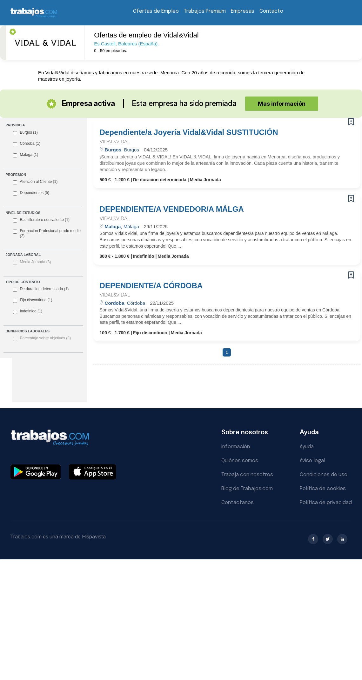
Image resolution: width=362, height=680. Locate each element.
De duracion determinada (41, 289)
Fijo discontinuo (32, 300)
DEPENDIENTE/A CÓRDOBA (151, 286)
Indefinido (27, 311)
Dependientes (31, 193)
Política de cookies (323, 488)
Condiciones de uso (323, 474)
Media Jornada (35, 262)
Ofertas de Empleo (156, 11)
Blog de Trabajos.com (247, 488)
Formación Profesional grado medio (47, 233)
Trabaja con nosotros (247, 474)
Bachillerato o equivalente (41, 220)
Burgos (25, 132)
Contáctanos (237, 502)
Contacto (271, 11)
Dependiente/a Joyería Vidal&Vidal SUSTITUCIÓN (189, 132)
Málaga (25, 154)
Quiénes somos (239, 460)
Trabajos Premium (205, 11)
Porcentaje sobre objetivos (45, 338)
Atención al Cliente (35, 181)
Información (235, 447)
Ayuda (307, 447)
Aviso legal (312, 460)
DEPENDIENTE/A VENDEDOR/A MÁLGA (172, 209)
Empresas (242, 11)
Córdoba (26, 143)
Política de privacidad (326, 502)
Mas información (281, 103)
